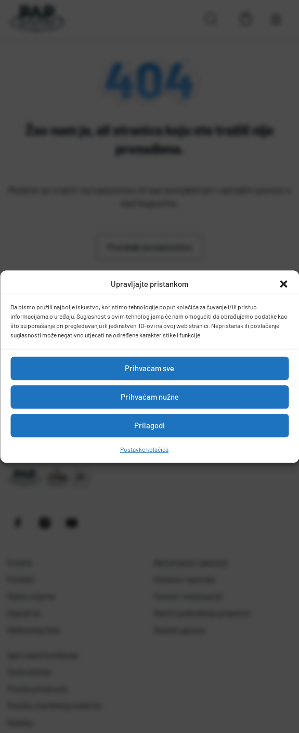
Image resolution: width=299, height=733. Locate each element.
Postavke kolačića (144, 449)
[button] (283, 284)
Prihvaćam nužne (150, 396)
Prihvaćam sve (149, 368)
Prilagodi (149, 425)
